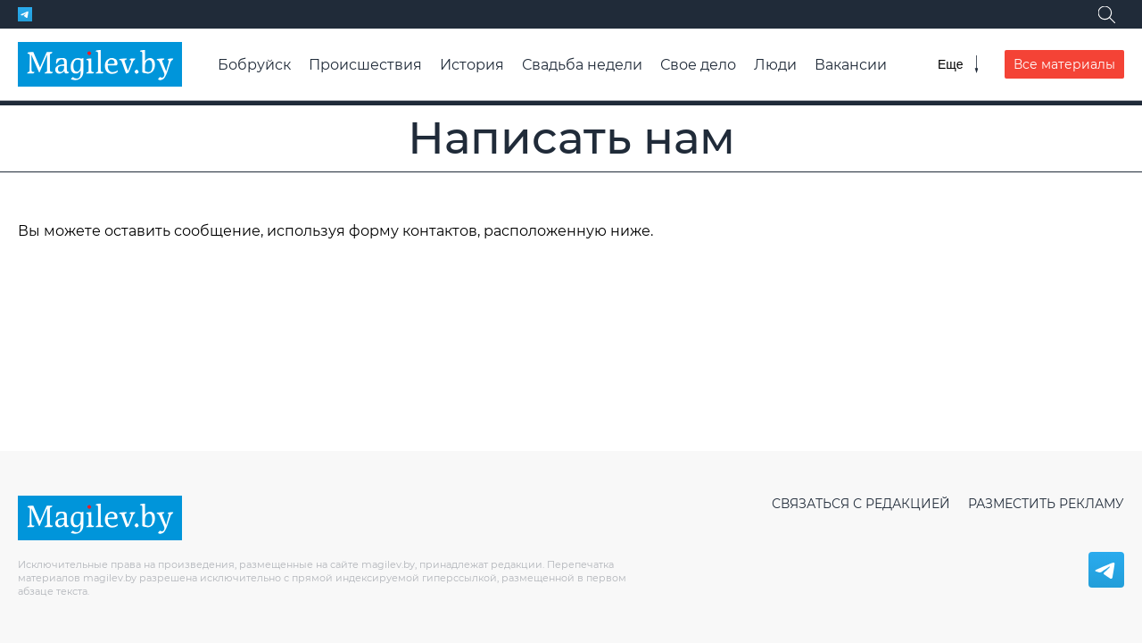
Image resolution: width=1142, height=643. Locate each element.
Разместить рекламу (1046, 504)
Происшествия (365, 64)
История (472, 64)
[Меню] (958, 64)
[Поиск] (1106, 14)
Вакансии (851, 64)
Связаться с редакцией (861, 504)
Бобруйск (254, 64)
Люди (775, 64)
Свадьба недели (582, 64)
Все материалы (1064, 64)
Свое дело (698, 64)
